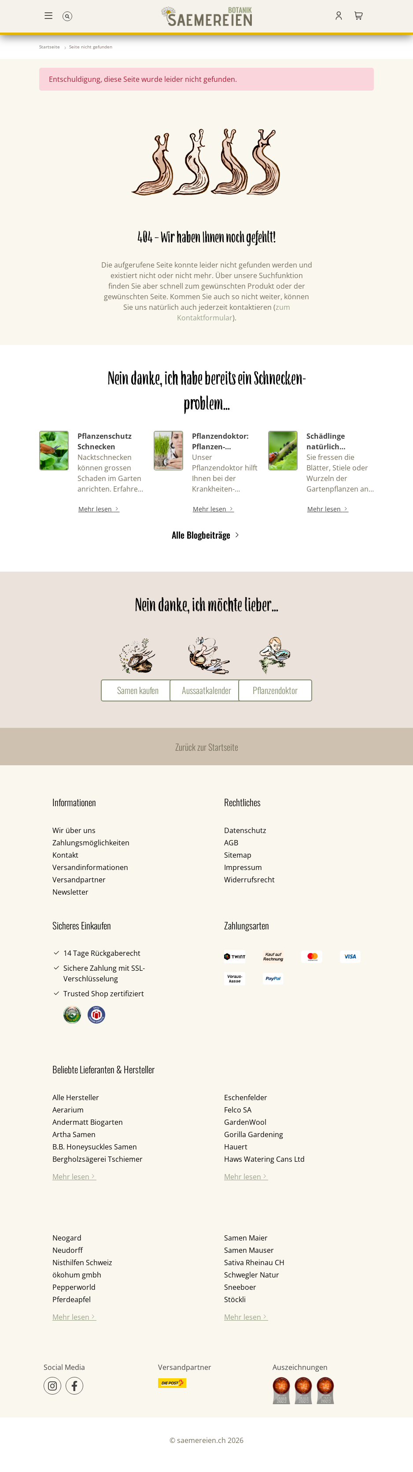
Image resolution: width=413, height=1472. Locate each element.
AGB (231, 843)
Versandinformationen (90, 867)
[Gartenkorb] (358, 16)
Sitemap (237, 855)
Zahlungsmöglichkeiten (90, 843)
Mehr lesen (99, 509)
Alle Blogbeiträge (207, 535)
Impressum (243, 867)
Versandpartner (79, 880)
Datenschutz (245, 830)
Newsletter (70, 892)
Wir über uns (74, 830)
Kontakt (65, 855)
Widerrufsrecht (249, 880)
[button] (338, 16)
